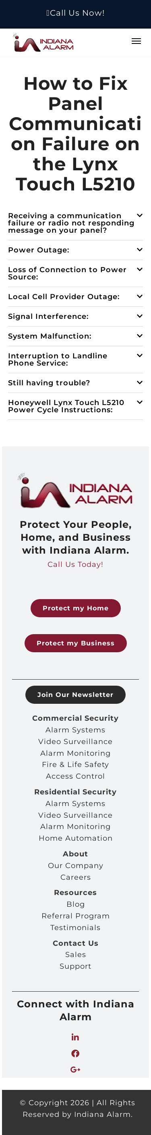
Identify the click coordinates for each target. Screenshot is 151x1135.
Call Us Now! (75, 13)
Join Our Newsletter (75, 695)
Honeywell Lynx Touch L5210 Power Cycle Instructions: (66, 406)
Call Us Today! (75, 564)
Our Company (75, 865)
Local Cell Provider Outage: (64, 296)
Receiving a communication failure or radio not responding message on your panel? (71, 223)
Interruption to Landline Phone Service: (58, 359)
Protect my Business (76, 643)
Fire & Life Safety (75, 764)
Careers (75, 877)
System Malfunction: (49, 336)
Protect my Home (76, 608)
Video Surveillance (75, 741)
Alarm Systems (75, 730)
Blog (75, 904)
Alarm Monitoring (75, 753)
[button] (75, 223)
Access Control (75, 776)
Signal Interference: (48, 316)
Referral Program (75, 916)
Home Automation (76, 838)
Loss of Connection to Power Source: (67, 273)
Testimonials (75, 927)
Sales (75, 954)
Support (75, 966)
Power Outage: (38, 250)
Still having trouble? (49, 382)
